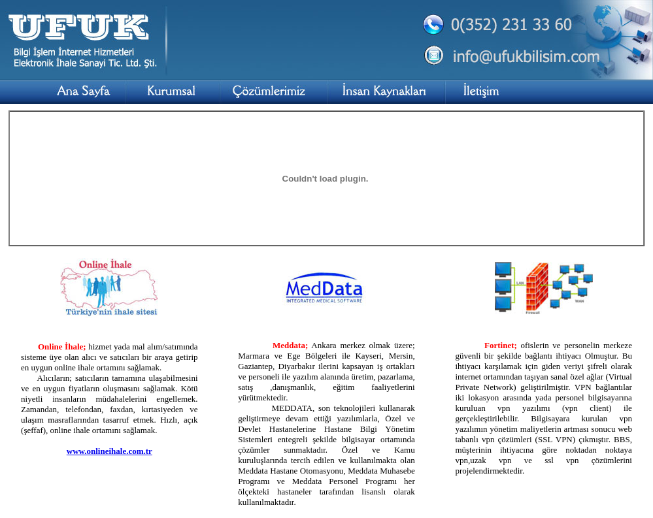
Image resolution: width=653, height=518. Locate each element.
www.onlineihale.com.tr (109, 451)
